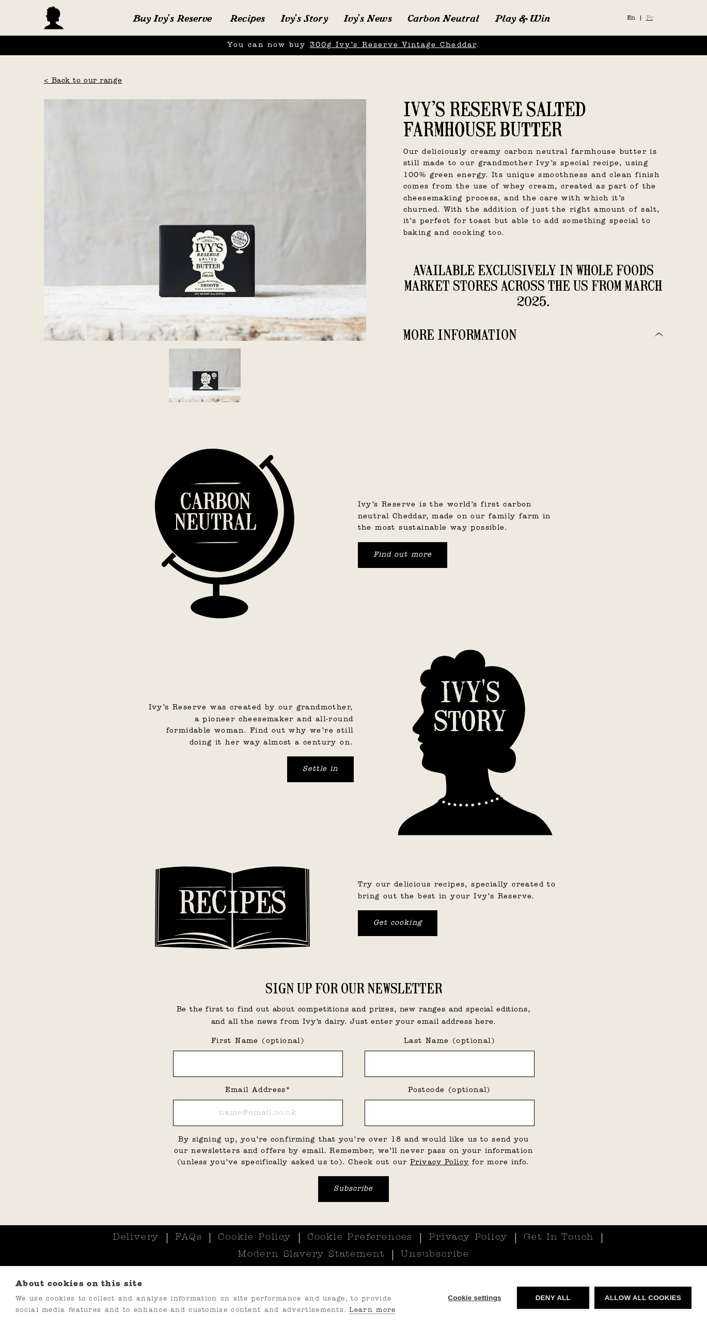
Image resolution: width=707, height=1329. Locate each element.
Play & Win (522, 18)
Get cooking (397, 923)
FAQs (188, 1237)
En (631, 18)
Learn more (372, 1310)
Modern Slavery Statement (311, 1254)
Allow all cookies (643, 1298)
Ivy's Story (304, 18)
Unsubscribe (435, 1254)
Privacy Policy (439, 1162)
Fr (649, 18)
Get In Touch (559, 1237)
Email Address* (258, 1090)
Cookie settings (474, 1298)
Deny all (553, 1298)
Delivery (136, 1237)
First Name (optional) (257, 1041)
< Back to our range (83, 81)
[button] (172, 18)
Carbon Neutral (443, 18)
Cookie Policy (254, 1237)
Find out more (402, 555)
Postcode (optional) (449, 1090)
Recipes (247, 18)
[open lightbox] (205, 220)
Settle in (320, 769)
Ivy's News (367, 18)
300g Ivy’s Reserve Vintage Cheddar (393, 45)
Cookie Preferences (360, 1237)
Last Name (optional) (449, 1041)
